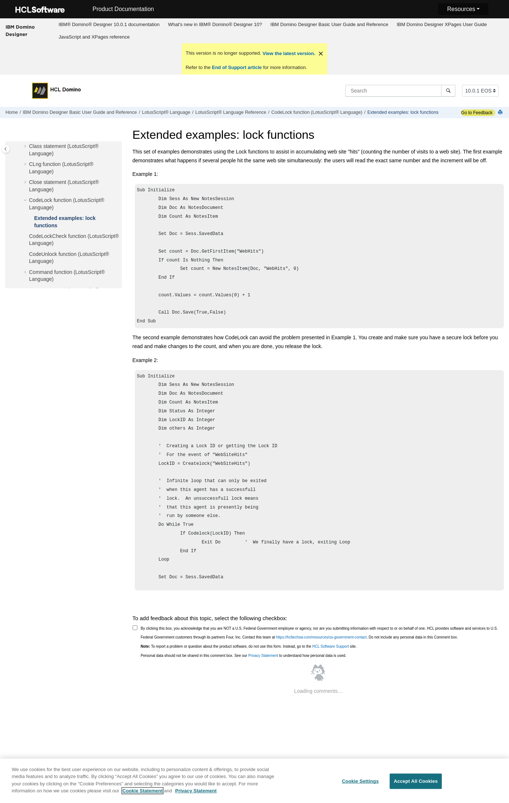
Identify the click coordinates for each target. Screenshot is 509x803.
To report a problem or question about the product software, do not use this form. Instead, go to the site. (249, 658)
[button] (26, 146)
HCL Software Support (330, 658)
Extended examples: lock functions (402, 112)
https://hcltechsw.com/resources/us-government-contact (321, 649)
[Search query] (400, 91)
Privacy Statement (263, 667)
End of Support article (236, 67)
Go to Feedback (476, 112)
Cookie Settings (360, 785)
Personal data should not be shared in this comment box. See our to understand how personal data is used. (243, 667)
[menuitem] (109, 24)
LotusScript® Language (166, 112)
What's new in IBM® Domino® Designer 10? (215, 24)
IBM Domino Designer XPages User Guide (442, 24)
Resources (461, 9)
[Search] (448, 91)
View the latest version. (288, 53)
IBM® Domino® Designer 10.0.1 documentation (109, 24)
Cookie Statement (142, 795)
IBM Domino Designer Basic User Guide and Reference (329, 24)
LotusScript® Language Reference (230, 112)
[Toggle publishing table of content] (6, 149)
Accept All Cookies (416, 785)
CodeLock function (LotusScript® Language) (316, 112)
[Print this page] (500, 112)
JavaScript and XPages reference (94, 37)
